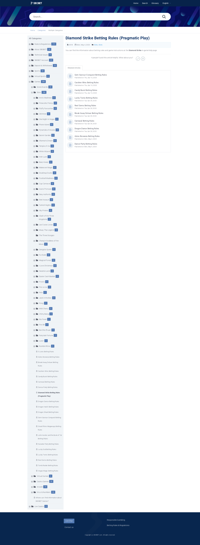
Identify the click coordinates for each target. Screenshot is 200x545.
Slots (39, 92)
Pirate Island (44, 125)
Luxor (41, 341)
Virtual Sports (40, 76)
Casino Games (43, 481)
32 (50, 87)
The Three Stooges (46, 235)
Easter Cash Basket (47, 276)
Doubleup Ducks (45, 173)
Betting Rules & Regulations (118, 525)
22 (53, 492)
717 (54, 44)
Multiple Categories (55, 30)
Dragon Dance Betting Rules (48, 401)
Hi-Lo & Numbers (44, 492)
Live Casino (39, 506)
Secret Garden (45, 135)
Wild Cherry (43, 309)
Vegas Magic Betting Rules (48, 471)
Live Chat (69, 521)
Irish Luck (43, 157)
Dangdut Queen (45, 250)
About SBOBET (41, 49)
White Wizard (44, 151)
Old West (42, 114)
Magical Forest (45, 260)
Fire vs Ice (43, 287)
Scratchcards (42, 87)
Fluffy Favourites (46, 108)
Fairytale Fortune (46, 335)
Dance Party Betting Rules (48, 387)
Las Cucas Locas (46, 225)
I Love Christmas (46, 266)
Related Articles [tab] (74, 68)
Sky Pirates (43, 210)
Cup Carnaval (44, 184)
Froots (42, 282)
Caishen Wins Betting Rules (48, 371)
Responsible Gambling (116, 520)
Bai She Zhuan (45, 330)
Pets (41, 292)
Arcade (40, 487)
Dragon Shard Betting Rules (48, 412)
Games (37, 82)
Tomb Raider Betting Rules (48, 465)
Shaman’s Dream (46, 141)
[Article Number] (68, 45)
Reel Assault (44, 200)
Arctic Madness (45, 98)
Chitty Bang (44, 314)
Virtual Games (42, 476)
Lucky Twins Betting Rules (48, 455)
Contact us (69, 527)
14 (45, 487)
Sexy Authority (45, 194)
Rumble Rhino (44, 346)
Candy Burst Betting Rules (47, 376)
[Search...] (100, 16)
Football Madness (46, 178)
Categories (42, 30)
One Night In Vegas (47, 119)
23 (51, 481)
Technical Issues (41, 55)
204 (43, 81)
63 (42, 71)
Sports (37, 71)
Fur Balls (42, 255)
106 (44, 92)
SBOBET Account (41, 60)
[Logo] (36, 3)
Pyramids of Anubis (47, 130)
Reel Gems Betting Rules (47, 460)
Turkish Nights (45, 205)
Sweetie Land (44, 271)
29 (51, 60)
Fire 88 (42, 325)
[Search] (164, 17)
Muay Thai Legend (46, 230)
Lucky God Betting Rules (47, 449)
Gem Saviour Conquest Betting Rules (91, 75)
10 (49, 49)
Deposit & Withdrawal (43, 66)
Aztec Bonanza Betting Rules (48, 357)
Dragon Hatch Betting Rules (48, 407)
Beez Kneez (43, 162)
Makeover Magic (46, 168)
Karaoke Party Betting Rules (48, 444)
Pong (41, 303)
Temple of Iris (44, 146)
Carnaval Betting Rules (46, 382)
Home (32, 30)
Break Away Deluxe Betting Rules (89, 113)
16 (55, 65)
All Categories (35, 38)
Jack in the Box (45, 298)
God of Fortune (45, 189)
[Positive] (137, 58)
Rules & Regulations (43, 44)
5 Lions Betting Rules (46, 352)
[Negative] (142, 58)
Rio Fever (43, 319)
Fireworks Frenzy (46, 103)
